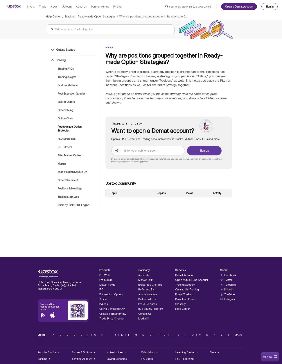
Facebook (228, 275)
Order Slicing (65, 110)
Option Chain (65, 118)
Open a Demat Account (239, 6)
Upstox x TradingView (112, 313)
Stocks (103, 299)
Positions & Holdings (70, 188)
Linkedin (227, 289)
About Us (143, 275)
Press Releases (147, 304)
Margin (62, 163)
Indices (103, 304)
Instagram (228, 299)
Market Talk (145, 279)
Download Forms (185, 299)
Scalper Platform (68, 85)
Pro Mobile (106, 279)
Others (238, 335)
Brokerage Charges (150, 284)
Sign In (269, 6)
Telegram (228, 284)
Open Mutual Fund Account (191, 279)
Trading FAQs (66, 68)
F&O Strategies (67, 138)
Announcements (148, 294)
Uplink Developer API (112, 308)
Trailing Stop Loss (68, 196)
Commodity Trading (187, 289)
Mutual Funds (107, 284)
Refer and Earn (147, 289)
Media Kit (143, 318)
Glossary (180, 304)
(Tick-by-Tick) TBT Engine (73, 205)
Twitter (226, 279)
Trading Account (185, 284)
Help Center (53, 16)
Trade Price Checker (112, 318)
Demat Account (184, 275)
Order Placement (68, 180)
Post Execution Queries (71, 93)
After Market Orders (69, 155)
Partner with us (147, 299)
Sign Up (204, 150)
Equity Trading (184, 294)
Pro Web (104, 275)
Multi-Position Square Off (72, 171)
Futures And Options (111, 294)
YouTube (227, 294)
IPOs (102, 289)
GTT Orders (65, 147)
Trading (69, 16)
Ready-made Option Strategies (96, 16)
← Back (109, 47)
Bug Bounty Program (150, 308)
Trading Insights (67, 77)
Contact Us (144, 313)
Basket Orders (66, 101)
